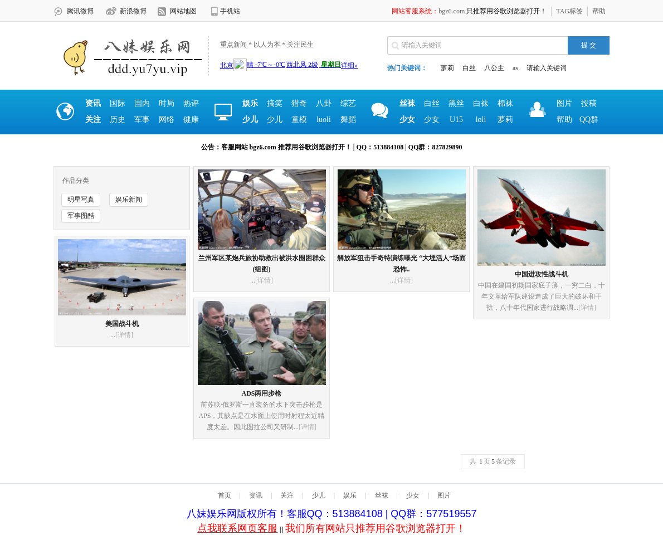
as (515, 68)
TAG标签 (569, 11)
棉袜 (505, 103)
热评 (191, 103)
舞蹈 (348, 119)
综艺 (348, 103)
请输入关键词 (546, 68)
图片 (564, 103)
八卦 (324, 103)
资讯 (255, 495)
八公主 (494, 68)
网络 (166, 119)
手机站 (230, 11)
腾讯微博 (80, 11)
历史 (117, 119)
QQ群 (588, 119)
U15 (456, 119)
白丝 (469, 68)
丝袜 (381, 495)
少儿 (274, 119)
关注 (287, 495)
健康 (191, 119)
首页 (224, 495)
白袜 (481, 103)
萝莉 (447, 68)
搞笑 (274, 103)
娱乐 (350, 495)
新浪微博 (133, 11)
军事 (142, 119)
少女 (432, 119)
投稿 (589, 103)
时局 (166, 103)
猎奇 (299, 103)
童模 (299, 119)
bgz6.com (451, 11)
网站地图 (183, 11)
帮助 (599, 11)
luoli (323, 119)
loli (481, 119)
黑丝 (456, 103)
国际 (117, 103)
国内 (142, 103)
